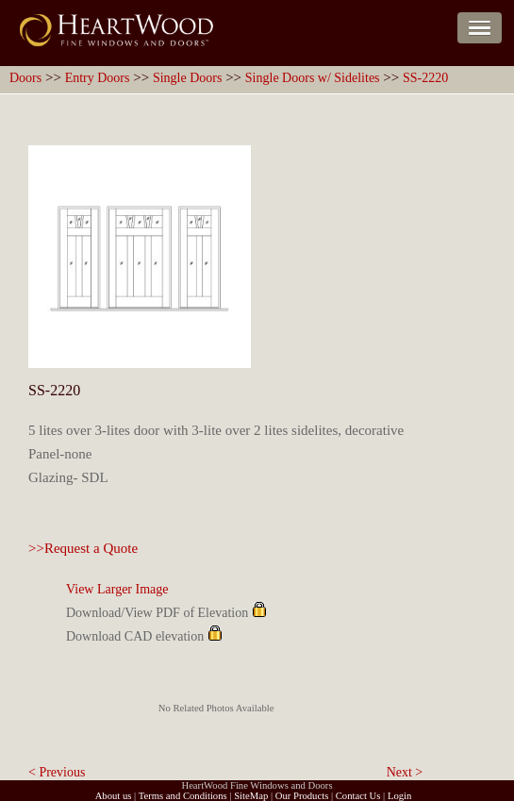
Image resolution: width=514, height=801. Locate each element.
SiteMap (251, 796)
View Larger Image (117, 589)
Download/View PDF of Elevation (157, 613)
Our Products (302, 796)
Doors (25, 78)
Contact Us (358, 796)
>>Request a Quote (83, 548)
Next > (405, 772)
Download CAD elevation (135, 636)
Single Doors (188, 78)
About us (113, 796)
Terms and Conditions (183, 796)
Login (399, 796)
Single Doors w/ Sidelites (312, 78)
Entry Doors (97, 78)
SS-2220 (425, 78)
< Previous (56, 772)
